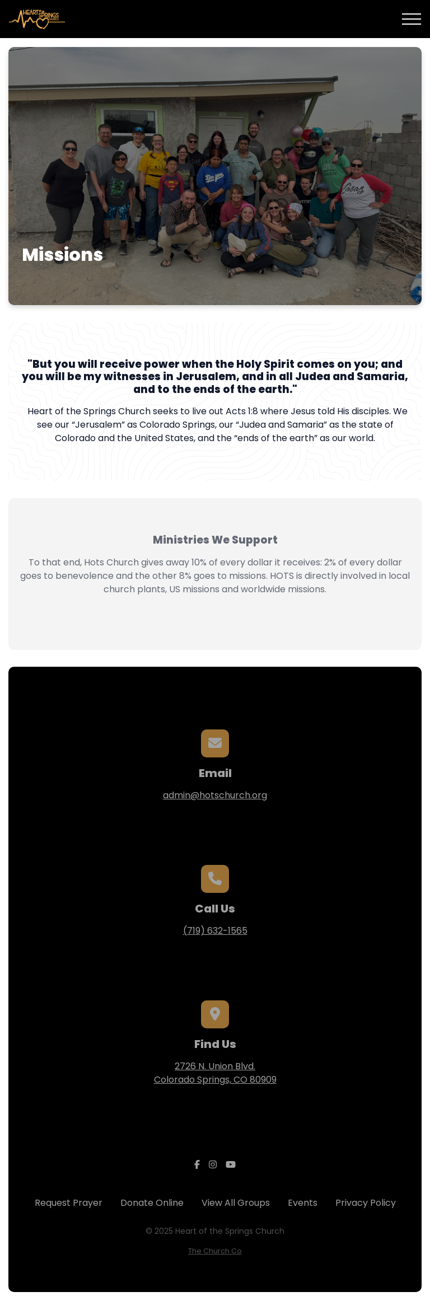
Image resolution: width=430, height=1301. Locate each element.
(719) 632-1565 (215, 930)
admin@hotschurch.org (215, 795)
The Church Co (215, 1251)
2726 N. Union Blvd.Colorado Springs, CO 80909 (215, 1073)
